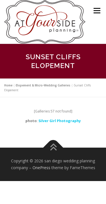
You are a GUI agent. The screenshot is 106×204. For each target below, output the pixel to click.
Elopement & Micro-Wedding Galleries (43, 85)
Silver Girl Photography (59, 120)
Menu (96, 10)
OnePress (41, 167)
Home (8, 85)
